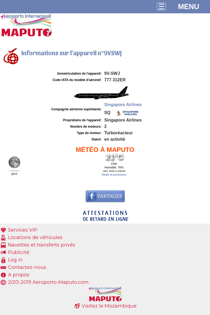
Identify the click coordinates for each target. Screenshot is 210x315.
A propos (18, 275)
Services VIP (22, 230)
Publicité (18, 252)
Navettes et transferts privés (41, 245)
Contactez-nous (27, 267)
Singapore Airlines (123, 104)
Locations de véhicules (35, 237)
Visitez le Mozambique (109, 306)
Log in (15, 260)
